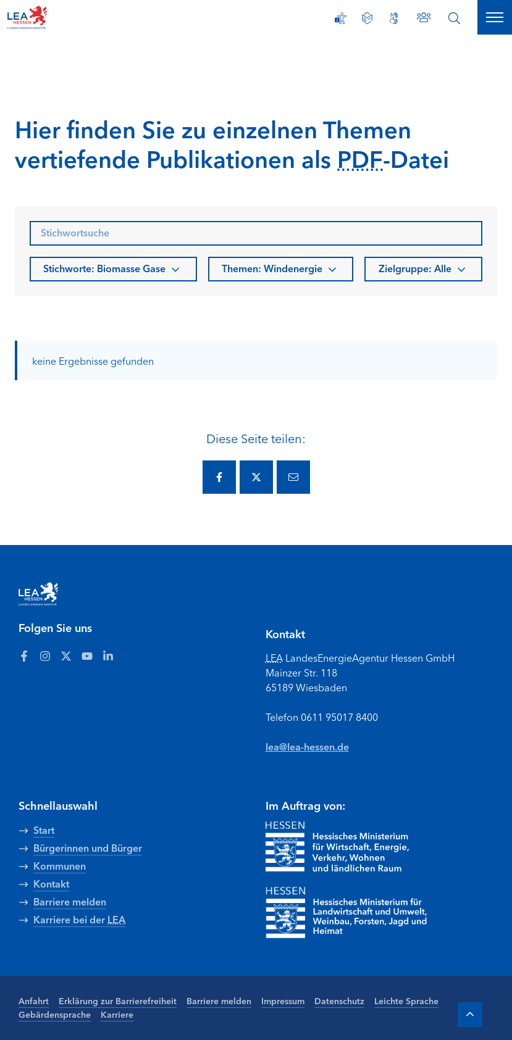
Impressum (282, 1000)
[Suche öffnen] (454, 18)
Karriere (117, 1014)
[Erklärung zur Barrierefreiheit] (340, 18)
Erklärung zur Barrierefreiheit (118, 1000)
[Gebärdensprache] (393, 18)
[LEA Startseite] (57, 17)
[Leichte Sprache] (367, 18)
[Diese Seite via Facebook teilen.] (219, 477)
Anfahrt (34, 1000)
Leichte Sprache (406, 1000)
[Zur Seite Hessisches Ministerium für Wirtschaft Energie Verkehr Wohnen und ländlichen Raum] (337, 847)
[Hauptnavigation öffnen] (494, 17)
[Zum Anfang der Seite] (470, 1014)
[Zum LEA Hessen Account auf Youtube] (87, 655)
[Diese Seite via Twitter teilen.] (256, 477)
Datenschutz (339, 1000)
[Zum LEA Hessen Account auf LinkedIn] (108, 655)
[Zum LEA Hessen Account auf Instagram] (45, 655)
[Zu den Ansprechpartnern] (423, 17)
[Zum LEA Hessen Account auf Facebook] (24, 655)
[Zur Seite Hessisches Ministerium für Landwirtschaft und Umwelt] (364, 912)
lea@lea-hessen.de (307, 746)
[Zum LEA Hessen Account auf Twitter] (66, 655)
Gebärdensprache (55, 1014)
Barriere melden (219, 1000)
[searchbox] (256, 233)
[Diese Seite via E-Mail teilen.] (293, 477)
